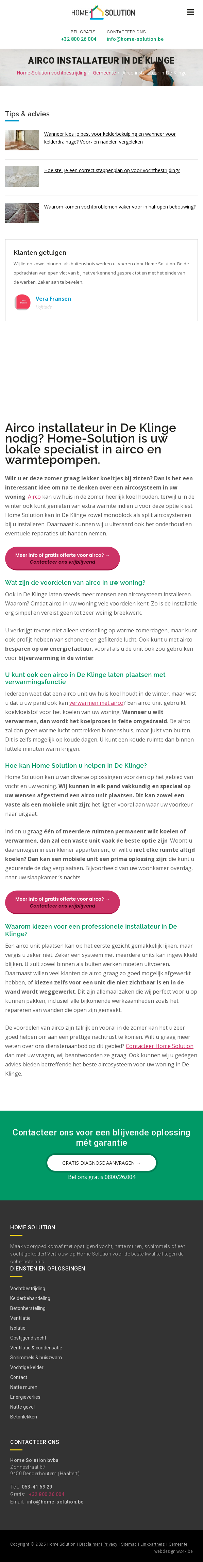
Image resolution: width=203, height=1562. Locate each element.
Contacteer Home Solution (159, 1046)
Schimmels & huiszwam (36, 1357)
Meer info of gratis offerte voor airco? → (62, 558)
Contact (18, 1377)
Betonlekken (23, 1416)
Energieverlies (25, 1397)
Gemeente (104, 72)
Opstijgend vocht (28, 1338)
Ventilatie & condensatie (36, 1347)
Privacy (110, 1544)
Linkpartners (152, 1544)
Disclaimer (89, 1544)
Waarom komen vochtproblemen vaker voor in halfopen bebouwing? (120, 206)
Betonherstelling (28, 1308)
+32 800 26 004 (79, 39)
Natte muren (23, 1387)
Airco (34, 496)
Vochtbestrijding (27, 1288)
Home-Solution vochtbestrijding (51, 72)
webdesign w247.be (173, 1551)
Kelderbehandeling (30, 1298)
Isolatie (18, 1328)
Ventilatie (20, 1318)
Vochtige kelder (27, 1367)
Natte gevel (22, 1407)
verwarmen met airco (96, 703)
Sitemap (129, 1544)
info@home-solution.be (135, 39)
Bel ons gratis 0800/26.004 (101, 1177)
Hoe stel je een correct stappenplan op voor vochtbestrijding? (112, 170)
